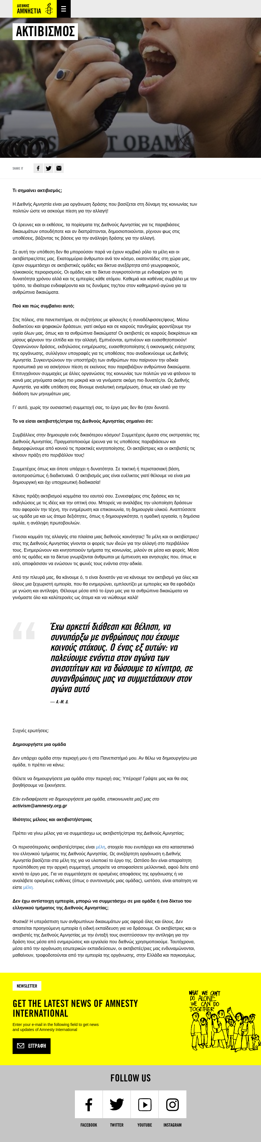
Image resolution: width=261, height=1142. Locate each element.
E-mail (59, 168)
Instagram (172, 1125)
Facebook (38, 168)
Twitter (48, 168)
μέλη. (28, 887)
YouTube (144, 1125)
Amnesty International (35, 9)
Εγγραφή (31, 1046)
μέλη (100, 847)
